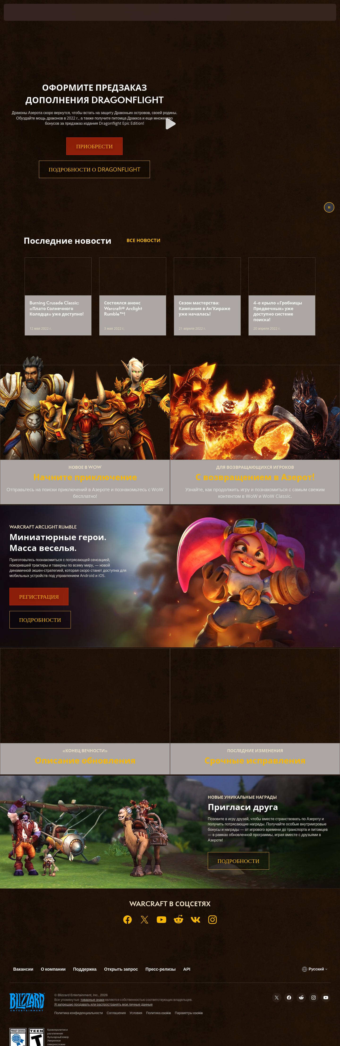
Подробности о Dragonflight (94, 178)
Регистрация (39, 596)
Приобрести (94, 155)
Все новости (143, 240)
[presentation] (21, 12)
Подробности (40, 619)
